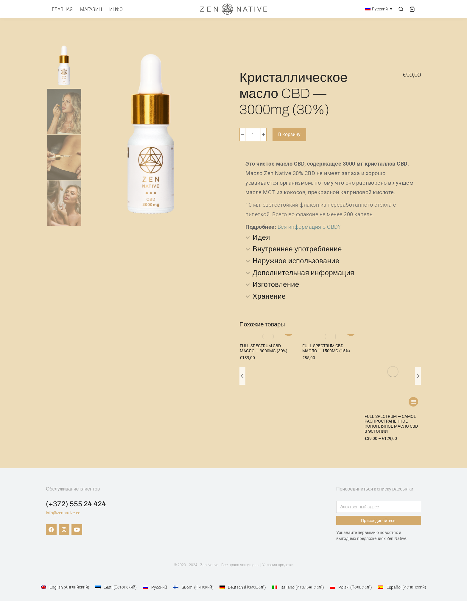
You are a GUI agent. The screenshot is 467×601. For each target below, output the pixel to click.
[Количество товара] (253, 134)
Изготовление (276, 285)
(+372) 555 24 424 (76, 499)
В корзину (289, 134)
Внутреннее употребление (298, 249)
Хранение (269, 297)
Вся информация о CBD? (309, 227)
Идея (261, 237)
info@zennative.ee (63, 508)
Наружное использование (297, 261)
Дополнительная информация (304, 273)
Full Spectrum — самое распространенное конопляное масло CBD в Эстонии (391, 354)
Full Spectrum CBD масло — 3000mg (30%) (263, 349)
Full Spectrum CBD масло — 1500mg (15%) (326, 349)
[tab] (330, 238)
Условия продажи (277, 560)
